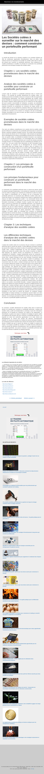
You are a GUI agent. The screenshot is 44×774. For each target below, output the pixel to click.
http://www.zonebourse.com (9, 393)
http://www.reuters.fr (7, 391)
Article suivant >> (29, 398)
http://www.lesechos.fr (8, 386)
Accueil (4, 407)
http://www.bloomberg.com (9, 389)
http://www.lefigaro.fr (8, 384)
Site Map (32, 768)
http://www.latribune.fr (8, 388)
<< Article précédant (15, 398)
